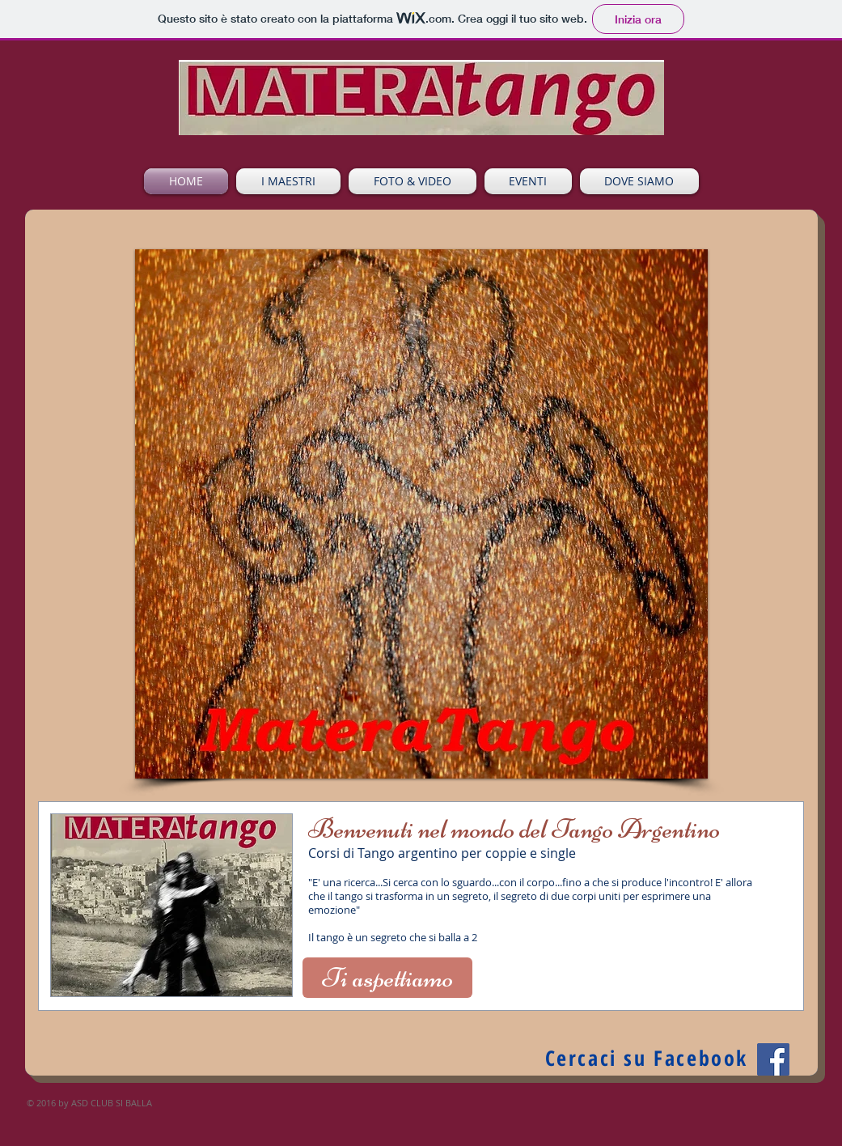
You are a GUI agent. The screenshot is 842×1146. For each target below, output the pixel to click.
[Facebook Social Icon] (773, 1059)
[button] (421, 514)
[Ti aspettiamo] (387, 977)
